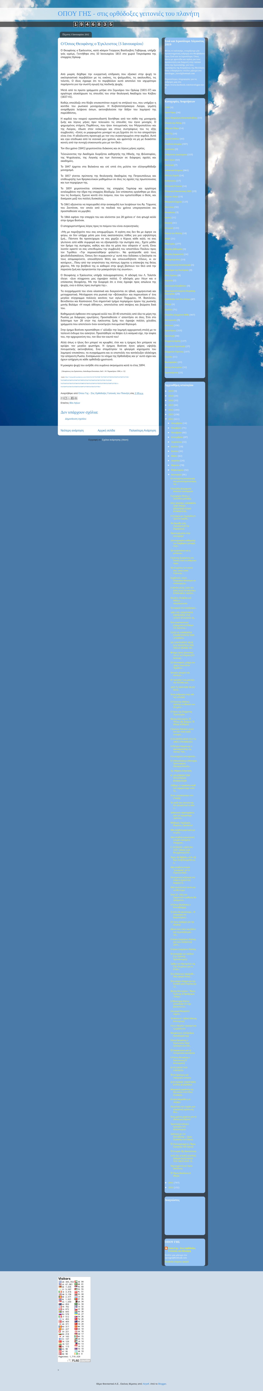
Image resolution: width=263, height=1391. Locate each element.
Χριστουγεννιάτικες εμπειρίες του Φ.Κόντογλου (179, 1127)
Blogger (162, 1383)
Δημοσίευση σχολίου (75, 418)
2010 (171, 1187)
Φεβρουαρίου (177, 470)
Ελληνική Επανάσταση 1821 (178, 191)
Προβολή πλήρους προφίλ (177, 1262)
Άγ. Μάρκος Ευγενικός (181, 771)
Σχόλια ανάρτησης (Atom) (115, 439)
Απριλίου (175, 461)
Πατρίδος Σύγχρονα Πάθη (177, 315)
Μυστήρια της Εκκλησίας (177, 270)
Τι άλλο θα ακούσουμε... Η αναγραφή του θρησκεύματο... (182, 915)
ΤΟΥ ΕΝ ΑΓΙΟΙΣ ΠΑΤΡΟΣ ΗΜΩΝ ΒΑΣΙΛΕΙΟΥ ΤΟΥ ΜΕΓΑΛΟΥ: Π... (183, 1158)
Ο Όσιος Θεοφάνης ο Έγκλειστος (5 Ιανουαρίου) (180, 1060)
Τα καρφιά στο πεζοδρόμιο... (183, 608)
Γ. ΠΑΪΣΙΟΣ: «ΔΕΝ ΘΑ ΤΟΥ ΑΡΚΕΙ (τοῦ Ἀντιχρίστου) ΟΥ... (181, 850)
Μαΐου (174, 456)
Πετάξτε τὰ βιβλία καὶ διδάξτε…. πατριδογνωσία (180, 601)
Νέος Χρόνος (171, 275)
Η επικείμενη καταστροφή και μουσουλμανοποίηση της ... (183, 481)
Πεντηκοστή (170, 320)
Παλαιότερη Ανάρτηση (142, 430)
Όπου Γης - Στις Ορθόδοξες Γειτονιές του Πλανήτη (181, 1249)
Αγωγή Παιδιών (172, 139)
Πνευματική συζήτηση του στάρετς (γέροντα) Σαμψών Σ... (182, 880)
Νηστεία (169, 280)
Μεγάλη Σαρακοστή (174, 254)
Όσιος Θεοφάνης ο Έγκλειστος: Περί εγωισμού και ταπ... (180, 1043)
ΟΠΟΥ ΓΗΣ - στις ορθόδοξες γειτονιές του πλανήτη (128, 13)
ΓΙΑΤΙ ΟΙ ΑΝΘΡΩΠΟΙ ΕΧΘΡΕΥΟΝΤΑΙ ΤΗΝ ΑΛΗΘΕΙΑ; (182, 635)
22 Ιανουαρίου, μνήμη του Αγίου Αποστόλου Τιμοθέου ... (182, 665)
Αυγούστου (176, 442)
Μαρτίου (175, 465)
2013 (171, 414)
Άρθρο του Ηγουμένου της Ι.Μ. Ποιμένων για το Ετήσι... (182, 967)
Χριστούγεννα (171, 373)
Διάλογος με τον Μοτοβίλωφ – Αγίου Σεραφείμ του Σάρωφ (181, 1137)
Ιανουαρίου (176, 475)
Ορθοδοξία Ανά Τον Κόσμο (177, 299)
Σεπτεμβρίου (177, 437)
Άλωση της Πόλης (173, 123)
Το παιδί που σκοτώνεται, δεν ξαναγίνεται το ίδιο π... (182, 805)
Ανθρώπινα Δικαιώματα (176, 154)
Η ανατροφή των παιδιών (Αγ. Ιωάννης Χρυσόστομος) (182, 957)
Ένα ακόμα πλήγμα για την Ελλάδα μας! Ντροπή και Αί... (183, 984)
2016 (171, 400)
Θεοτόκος (169, 207)
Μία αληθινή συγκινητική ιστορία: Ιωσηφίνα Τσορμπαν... (182, 840)
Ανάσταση (169, 149)
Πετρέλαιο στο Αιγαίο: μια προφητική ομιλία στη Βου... (182, 1109)
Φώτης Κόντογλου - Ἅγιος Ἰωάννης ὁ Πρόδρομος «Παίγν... (182, 994)
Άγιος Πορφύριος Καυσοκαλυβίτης (181, 118)
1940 (167, 107)
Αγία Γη (168, 134)
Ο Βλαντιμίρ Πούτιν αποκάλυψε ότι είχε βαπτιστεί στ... (180, 1004)
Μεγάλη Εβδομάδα (173, 249)
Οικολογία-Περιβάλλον (175, 286)
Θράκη (168, 217)
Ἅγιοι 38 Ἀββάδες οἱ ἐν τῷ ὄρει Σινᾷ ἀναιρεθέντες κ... (183, 860)
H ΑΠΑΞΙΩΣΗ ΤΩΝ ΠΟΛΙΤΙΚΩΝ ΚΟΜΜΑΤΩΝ (180, 778)
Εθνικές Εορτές (172, 175)
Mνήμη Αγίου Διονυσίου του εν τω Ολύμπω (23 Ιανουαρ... (182, 655)
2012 (171, 419)
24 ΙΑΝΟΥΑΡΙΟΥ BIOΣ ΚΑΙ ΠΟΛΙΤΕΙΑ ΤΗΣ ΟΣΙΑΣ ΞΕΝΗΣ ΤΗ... (182, 645)
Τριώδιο (168, 357)
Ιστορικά (169, 228)
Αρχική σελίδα (106, 430)
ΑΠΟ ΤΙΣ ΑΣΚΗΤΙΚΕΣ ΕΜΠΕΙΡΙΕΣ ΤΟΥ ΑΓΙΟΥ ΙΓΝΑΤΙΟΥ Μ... (183, 615)
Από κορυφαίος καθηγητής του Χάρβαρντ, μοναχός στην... (182, 543)
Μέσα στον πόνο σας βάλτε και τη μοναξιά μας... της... (183, 932)
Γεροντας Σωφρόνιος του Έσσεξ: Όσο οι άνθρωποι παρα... (183, 561)
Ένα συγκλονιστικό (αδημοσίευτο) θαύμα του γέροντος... (181, 625)
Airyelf (146, 1383)
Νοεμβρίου (176, 428)
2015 (171, 405)
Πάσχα (168, 304)
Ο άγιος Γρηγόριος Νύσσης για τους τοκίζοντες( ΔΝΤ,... (183, 942)
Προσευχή (169, 336)
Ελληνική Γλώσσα (173, 186)
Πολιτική (169, 325)
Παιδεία (168, 310)
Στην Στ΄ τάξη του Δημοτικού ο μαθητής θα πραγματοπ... (183, 897)
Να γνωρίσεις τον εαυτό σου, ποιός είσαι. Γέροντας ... (181, 570)
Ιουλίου (175, 447)
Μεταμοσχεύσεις (172, 260)
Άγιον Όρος (170, 112)
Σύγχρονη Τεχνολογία (175, 346)
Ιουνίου (175, 451)
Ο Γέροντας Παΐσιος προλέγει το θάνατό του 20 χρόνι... (182, 704)
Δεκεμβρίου (177, 423)
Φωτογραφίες (171, 362)
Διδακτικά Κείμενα (174, 170)
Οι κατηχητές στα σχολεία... (183, 756)
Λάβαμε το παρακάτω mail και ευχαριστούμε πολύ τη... (183, 788)
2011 (171, 1183)
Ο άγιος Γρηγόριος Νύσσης (183, 949)
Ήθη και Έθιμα (172, 128)
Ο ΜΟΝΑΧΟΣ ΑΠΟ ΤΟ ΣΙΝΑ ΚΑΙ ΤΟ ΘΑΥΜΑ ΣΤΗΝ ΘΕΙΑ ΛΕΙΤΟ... (183, 591)
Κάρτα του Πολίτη (173, 233)
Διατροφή (169, 165)
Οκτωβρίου (176, 432)
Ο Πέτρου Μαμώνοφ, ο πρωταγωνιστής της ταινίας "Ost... (181, 749)
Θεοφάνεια (170, 212)
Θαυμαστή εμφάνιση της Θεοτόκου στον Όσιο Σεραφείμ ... (181, 1092)
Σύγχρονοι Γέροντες (174, 352)
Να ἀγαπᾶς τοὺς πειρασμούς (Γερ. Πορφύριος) (179, 526)
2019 (171, 391)
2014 (171, 410)
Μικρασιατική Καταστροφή (178, 265)
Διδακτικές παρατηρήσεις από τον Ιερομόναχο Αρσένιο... (182, 815)
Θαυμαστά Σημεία (173, 202)
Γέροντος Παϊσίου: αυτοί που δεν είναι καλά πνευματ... (181, 732)
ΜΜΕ (167, 239)
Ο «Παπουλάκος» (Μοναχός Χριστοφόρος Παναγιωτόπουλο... (183, 764)
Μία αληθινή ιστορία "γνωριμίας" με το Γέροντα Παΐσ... (180, 870)
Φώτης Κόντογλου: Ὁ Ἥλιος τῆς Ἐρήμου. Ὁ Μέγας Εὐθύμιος (182, 722)
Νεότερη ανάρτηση (72, 430)
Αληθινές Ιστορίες (173, 144)
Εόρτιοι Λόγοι (171, 197)
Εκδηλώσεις (170, 181)
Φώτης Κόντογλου (173, 367)
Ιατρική (168, 223)
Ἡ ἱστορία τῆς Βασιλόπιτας (183, 1151)
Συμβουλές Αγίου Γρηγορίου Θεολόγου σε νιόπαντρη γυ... (183, 581)
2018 (171, 396)
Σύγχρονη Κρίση (172, 341)
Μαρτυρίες (170, 244)
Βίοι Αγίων (75, 403)
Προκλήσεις (170, 330)
